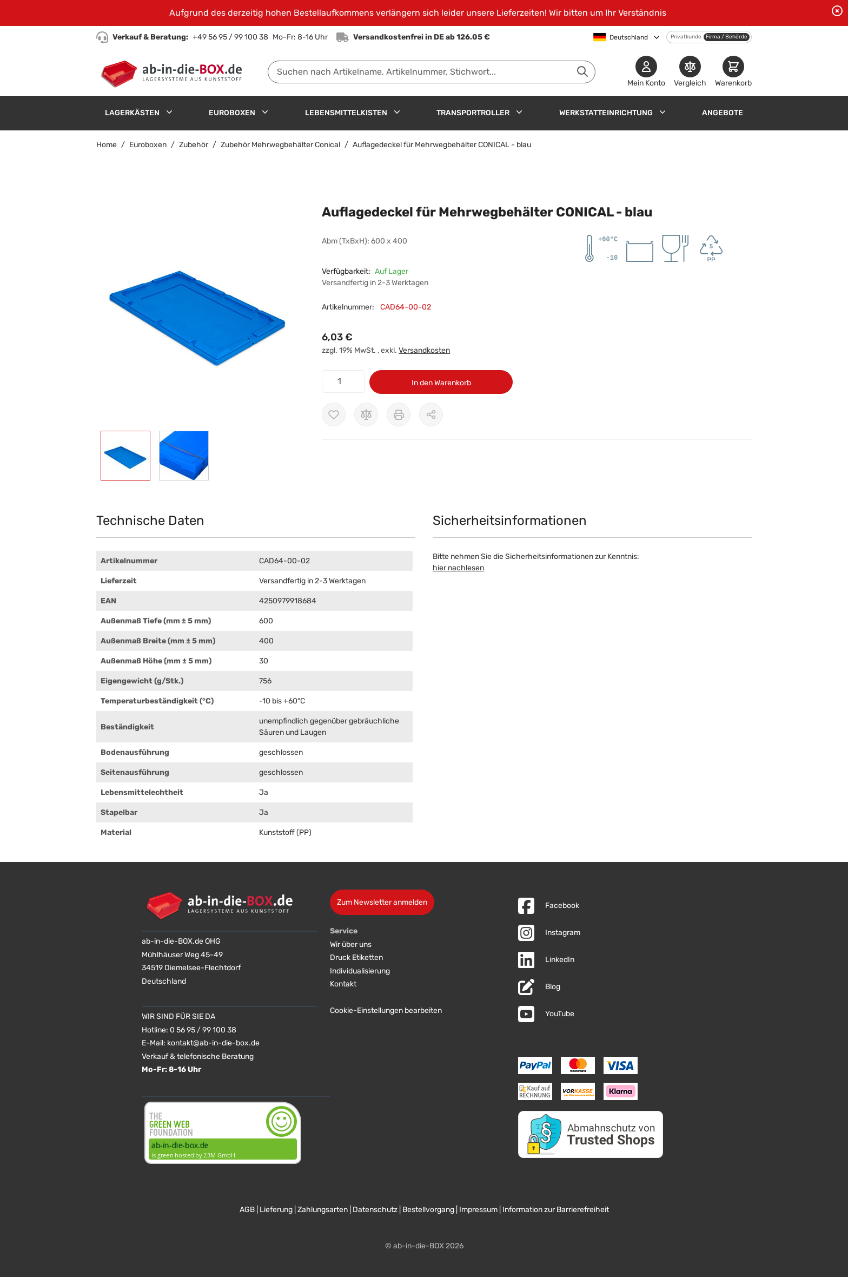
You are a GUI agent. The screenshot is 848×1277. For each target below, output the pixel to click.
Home (106, 144)
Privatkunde (686, 37)
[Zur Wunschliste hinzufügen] (334, 414)
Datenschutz (375, 1209)
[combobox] (431, 72)
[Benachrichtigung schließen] (837, 10)
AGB (247, 1209)
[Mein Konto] (646, 72)
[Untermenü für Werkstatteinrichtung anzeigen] (662, 112)
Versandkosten (424, 350)
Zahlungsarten (322, 1209)
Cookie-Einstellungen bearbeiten (386, 1010)
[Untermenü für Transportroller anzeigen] (519, 112)
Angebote (722, 112)
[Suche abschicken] (582, 71)
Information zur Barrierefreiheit (555, 1209)
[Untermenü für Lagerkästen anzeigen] (169, 112)
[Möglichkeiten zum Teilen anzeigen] (431, 414)
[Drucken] (398, 414)
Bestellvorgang (428, 1209)
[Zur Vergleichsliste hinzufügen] (366, 414)
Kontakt (343, 984)
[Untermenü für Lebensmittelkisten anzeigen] (397, 112)
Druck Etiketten (356, 957)
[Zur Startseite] (173, 72)
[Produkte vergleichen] (690, 72)
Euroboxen (232, 112)
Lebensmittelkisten (346, 112)
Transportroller (472, 112)
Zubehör (193, 144)
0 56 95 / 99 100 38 (203, 1030)
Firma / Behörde (726, 37)
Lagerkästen (132, 112)
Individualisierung (360, 971)
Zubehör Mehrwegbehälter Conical (280, 144)
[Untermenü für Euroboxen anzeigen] (265, 112)
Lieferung (276, 1209)
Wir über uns (351, 944)
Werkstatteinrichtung (606, 112)
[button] (198, 310)
